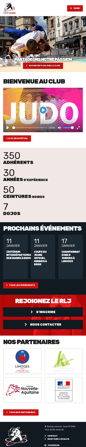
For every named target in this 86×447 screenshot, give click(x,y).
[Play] (43, 110)
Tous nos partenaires (20, 412)
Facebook (52, 445)
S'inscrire (43, 312)
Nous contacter (43, 324)
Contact (51, 436)
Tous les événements (20, 285)
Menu (75, 8)
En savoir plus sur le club (43, 66)
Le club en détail (17, 138)
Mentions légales (57, 439)
